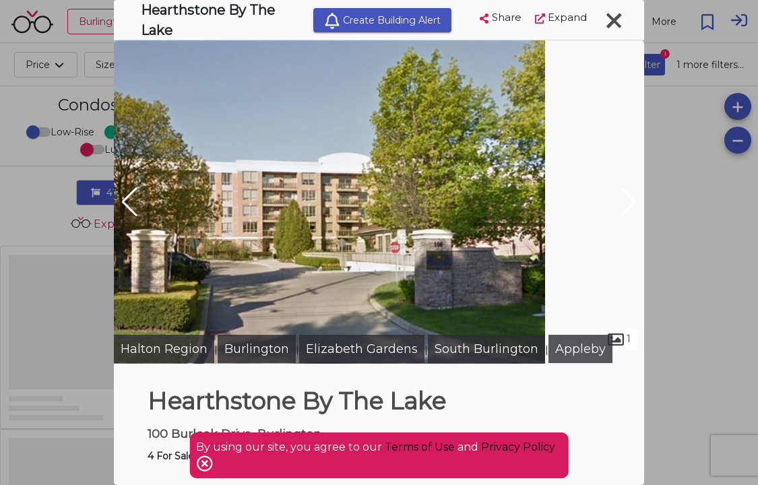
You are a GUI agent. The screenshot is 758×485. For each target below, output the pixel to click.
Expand (561, 17)
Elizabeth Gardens (362, 349)
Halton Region (164, 349)
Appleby (580, 349)
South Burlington (486, 349)
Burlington (256, 349)
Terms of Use (420, 447)
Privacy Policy (518, 447)
